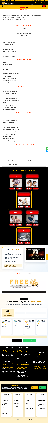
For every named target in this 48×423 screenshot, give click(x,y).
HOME (23, 3)
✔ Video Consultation (42, 0)
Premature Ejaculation (5, 398)
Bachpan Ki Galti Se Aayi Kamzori (42, 402)
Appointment (43, 3)
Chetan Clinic (31, 419)
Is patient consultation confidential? (24, 165)
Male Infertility (4, 411)
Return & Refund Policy (29, 408)
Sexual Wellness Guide (41, 408)
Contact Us (27, 400)
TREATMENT (36, 3)
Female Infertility (4, 413)
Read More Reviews (17, 340)
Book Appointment (29, 398)
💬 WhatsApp (42, 387)
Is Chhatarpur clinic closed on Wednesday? (24, 157)
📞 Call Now (34, 387)
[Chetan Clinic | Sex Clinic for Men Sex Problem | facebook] (47, 151)
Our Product (46, 257)
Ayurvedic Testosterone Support (5, 410)
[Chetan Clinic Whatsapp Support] (34, 362)
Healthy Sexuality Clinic (41, 400)
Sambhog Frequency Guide (41, 405)
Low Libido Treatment (5, 407)
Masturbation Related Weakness (5, 404)
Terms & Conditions (29, 406)
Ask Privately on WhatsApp (29, 340)
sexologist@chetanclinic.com (39, 356)
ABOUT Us (29, 3)
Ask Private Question (41, 410)
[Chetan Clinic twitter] (39, 362)
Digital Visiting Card (17, 406)
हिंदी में (27, 7)
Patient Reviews (16, 400)
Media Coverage (16, 403)
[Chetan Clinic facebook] (36, 362)
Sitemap (27, 403)
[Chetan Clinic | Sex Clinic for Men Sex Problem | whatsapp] (47, 148)
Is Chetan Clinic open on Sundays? (24, 153)
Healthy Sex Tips (40, 398)
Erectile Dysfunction (5, 400)
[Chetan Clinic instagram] (41, 362)
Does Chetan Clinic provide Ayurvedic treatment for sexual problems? (24, 161)
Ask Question (22, 7)
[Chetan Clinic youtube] (44, 362)
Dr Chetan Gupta (16, 398)
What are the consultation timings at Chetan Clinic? (24, 149)
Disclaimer (27, 409)
